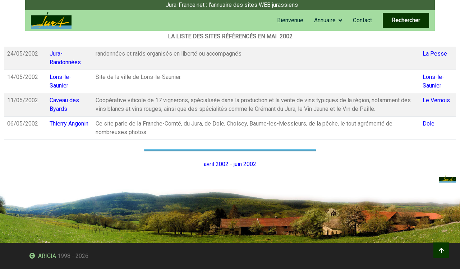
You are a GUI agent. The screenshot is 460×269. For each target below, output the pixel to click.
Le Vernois (436, 100)
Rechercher (406, 20)
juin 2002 (245, 164)
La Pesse (435, 53)
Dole (428, 123)
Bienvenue (290, 20)
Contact (362, 20)
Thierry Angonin (69, 123)
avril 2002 (216, 164)
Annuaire (325, 20)
